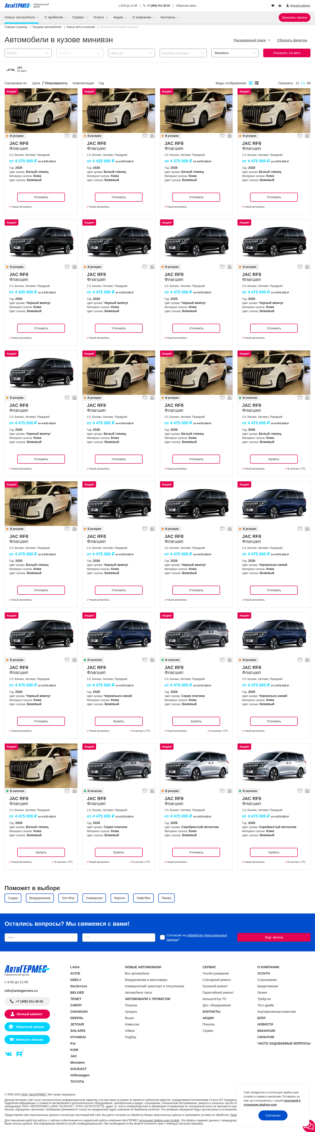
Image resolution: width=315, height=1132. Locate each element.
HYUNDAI (78, 1037)
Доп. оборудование (217, 1005)
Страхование (267, 980)
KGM (74, 1050)
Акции (118, 17)
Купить (273, 459)
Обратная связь (186, 5)
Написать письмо (29, 1039)
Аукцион (131, 1011)
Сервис (78, 17)
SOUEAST (78, 1069)
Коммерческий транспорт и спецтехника (154, 986)
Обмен (130, 1030)
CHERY (76, 1005)
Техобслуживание (216, 973)
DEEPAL (77, 1018)
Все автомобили (137, 973)
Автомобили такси (138, 992)
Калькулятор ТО (214, 999)
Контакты (168, 17)
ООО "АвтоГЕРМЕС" (34, 1094)
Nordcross (78, 986)
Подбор (130, 1037)
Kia (72, 1043)
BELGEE (77, 992)
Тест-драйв (265, 1005)
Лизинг (262, 992)
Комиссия (132, 1024)
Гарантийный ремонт (218, 992)
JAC (73, 1056)
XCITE (75, 973)
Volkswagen (80, 1075)
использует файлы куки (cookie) (159, 1120)
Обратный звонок (29, 1027)
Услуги (99, 17)
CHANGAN (79, 1011)
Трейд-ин (264, 999)
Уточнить (41, 197)
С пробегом (54, 17)
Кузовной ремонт (215, 986)
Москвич (77, 1062)
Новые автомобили (20, 17)
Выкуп (129, 1018)
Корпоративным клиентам (276, 1011)
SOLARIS (77, 1030)
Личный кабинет (29, 1014)
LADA (75, 967)
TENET (75, 999)
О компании (142, 17)
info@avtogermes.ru (21, 991)
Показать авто (286, 53)
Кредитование (267, 986)
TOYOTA (77, 1081)
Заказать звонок (294, 17)
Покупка (131, 1005)
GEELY (75, 980)
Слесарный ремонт (217, 980)
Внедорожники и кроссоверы (146, 980)
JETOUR (77, 1024)
